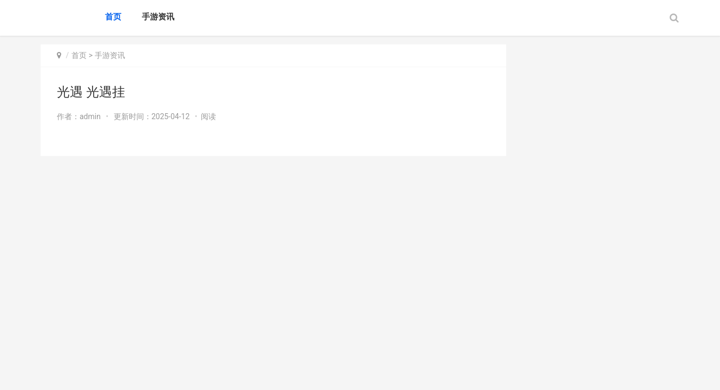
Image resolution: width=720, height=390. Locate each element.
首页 (113, 17)
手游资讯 (158, 17)
